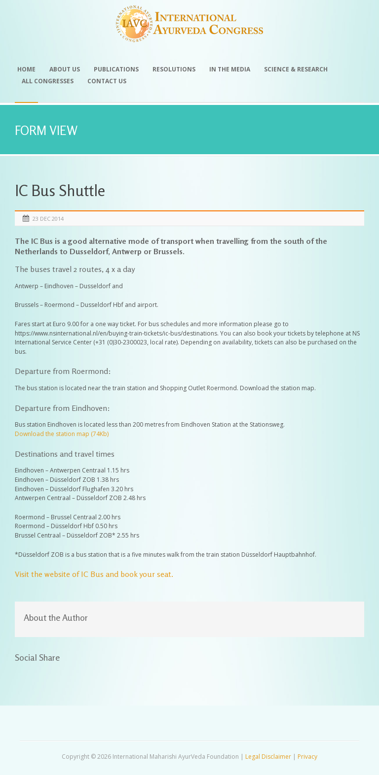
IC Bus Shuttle (60, 190)
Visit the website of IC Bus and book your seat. (94, 574)
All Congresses (48, 81)
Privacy (307, 756)
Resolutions (173, 69)
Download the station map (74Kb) (62, 434)
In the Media (229, 69)
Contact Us (106, 81)
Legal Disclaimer (268, 756)
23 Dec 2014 (48, 218)
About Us (64, 69)
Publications (116, 69)
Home (26, 69)
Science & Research (296, 69)
